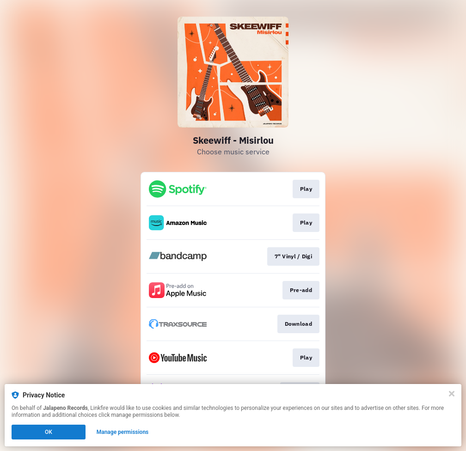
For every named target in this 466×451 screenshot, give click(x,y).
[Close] (451, 393)
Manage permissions (123, 432)
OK (48, 432)
